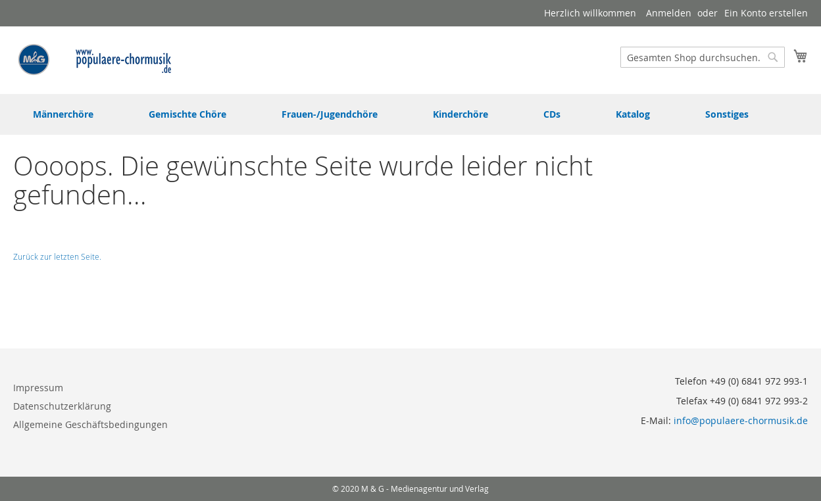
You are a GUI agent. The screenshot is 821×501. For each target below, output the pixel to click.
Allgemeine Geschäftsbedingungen (90, 424)
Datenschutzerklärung (62, 406)
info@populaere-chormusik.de (741, 420)
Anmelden (668, 13)
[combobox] (702, 57)
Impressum (38, 387)
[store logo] (95, 59)
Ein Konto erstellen (766, 13)
